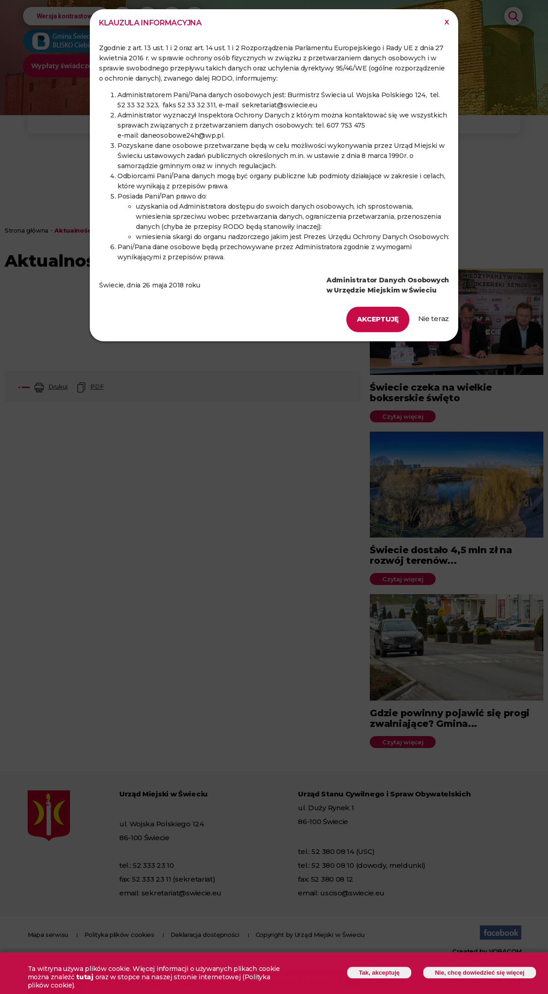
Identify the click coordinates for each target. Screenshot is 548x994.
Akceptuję (378, 319)
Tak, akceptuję (378, 972)
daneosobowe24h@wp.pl (181, 135)
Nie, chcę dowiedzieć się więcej (479, 972)
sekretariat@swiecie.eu (279, 105)
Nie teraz (433, 318)
